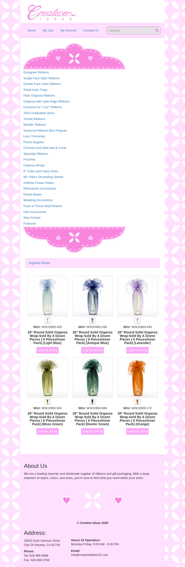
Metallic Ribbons (34, 124)
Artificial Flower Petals (38, 183)
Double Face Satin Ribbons (42, 84)
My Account (68, 30)
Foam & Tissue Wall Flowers (42, 206)
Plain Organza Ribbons (39, 95)
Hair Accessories (34, 212)
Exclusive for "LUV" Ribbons (42, 107)
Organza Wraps (34, 165)
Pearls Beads (32, 194)
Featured (29, 223)
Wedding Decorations (38, 200)
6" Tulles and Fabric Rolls (40, 171)
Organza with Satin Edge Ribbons (46, 101)
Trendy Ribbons (34, 119)
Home (31, 30)
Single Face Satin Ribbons (41, 78)
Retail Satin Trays (35, 90)
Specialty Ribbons (35, 153)
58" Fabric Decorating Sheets (43, 177)
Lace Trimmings (34, 136)
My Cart (48, 30)
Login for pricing (48, 350)
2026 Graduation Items (39, 113)
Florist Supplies (33, 142)
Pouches (29, 159)
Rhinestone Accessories (39, 188)
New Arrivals (31, 217)
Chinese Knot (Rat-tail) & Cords (44, 148)
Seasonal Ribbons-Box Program (45, 130)
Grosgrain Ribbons (36, 72)
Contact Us (91, 30)
